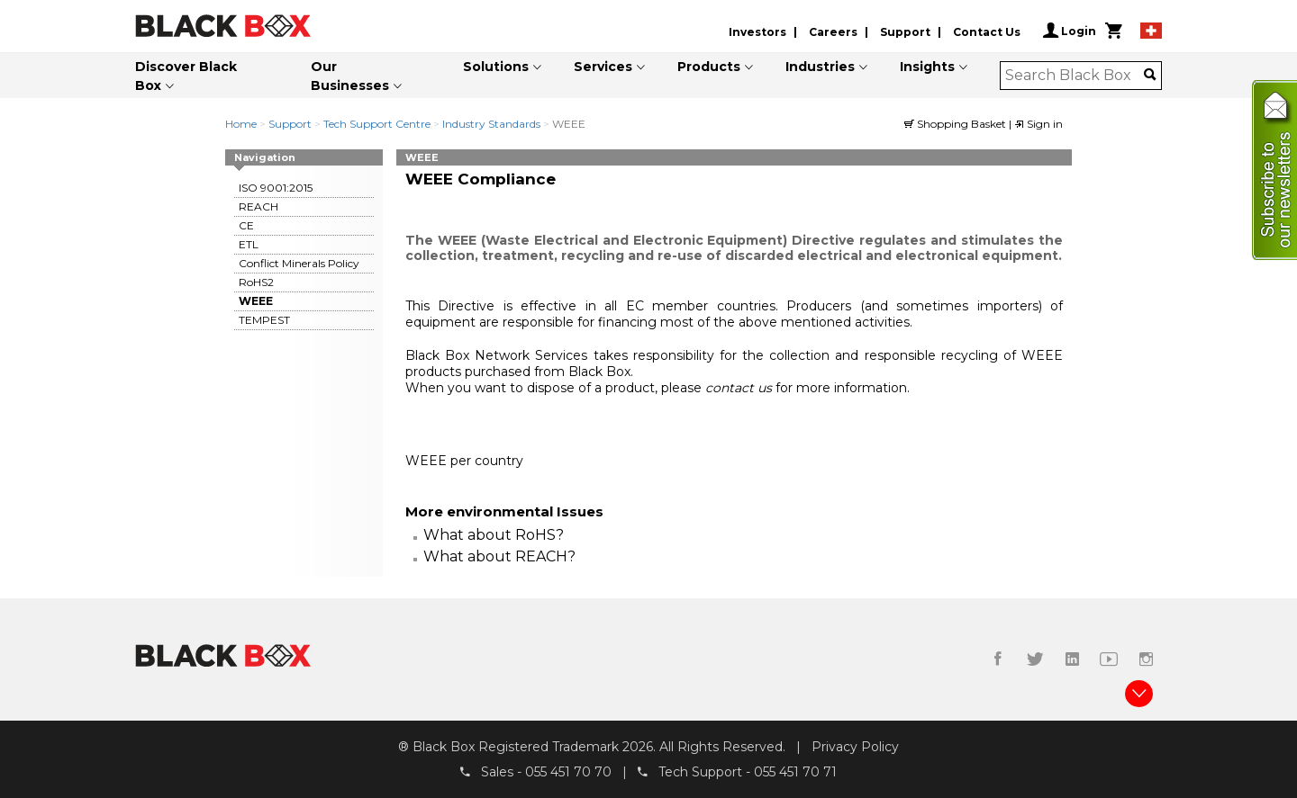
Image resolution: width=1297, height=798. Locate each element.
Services (603, 66)
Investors (757, 32)
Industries (820, 66)
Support (905, 32)
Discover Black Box (186, 76)
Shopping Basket (956, 123)
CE (246, 225)
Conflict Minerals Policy (299, 263)
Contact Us (986, 32)
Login (1069, 30)
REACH (258, 206)
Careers (833, 32)
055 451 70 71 (795, 772)
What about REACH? (499, 556)
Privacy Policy (855, 747)
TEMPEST (264, 320)
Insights (927, 66)
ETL (248, 244)
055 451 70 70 (568, 772)
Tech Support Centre (377, 123)
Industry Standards (491, 123)
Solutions (496, 66)
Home (241, 123)
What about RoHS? (493, 534)
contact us (740, 388)
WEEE (256, 301)
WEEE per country (464, 461)
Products (708, 66)
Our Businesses (350, 76)
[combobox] (1075, 75)
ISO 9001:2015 (276, 187)
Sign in (1038, 123)
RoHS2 (256, 282)
